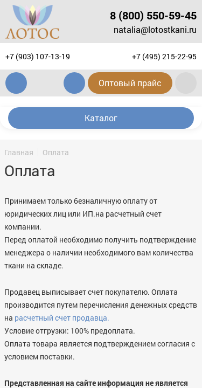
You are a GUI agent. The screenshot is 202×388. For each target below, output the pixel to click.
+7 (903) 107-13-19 (37, 56)
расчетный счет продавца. (62, 318)
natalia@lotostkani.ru (155, 29)
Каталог (101, 117)
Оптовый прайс (130, 82)
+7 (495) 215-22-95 (164, 56)
